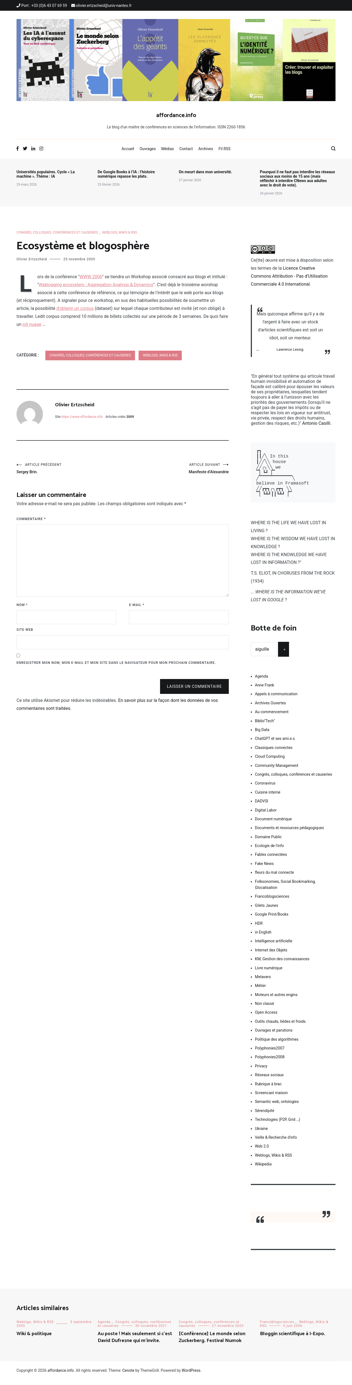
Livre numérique (268, 973)
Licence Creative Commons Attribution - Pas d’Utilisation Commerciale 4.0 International (289, 276)
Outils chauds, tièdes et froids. (281, 1027)
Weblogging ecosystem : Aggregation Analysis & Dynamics (96, 284)
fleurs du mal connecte (274, 878)
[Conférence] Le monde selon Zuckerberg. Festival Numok (212, 1342)
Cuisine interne (267, 798)
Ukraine (261, 1134)
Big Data (262, 735)
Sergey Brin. (69, 469)
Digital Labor (266, 815)
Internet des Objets (271, 955)
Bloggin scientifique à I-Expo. (292, 1339)
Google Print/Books (271, 920)
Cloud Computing (270, 762)
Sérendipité (264, 1116)
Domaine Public (268, 842)
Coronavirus (265, 788)
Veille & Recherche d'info (276, 1143)
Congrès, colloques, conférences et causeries (57, 232)
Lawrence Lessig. (290, 349)
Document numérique (273, 824)
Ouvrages (148, 149)
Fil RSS (224, 149)
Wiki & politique (34, 1339)
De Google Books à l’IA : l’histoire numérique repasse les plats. (126, 174)
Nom (22, 607)
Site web (24, 632)
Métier (260, 991)
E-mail (136, 607)
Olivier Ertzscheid (31, 259)
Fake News (264, 869)
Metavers (263, 982)
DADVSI (261, 806)
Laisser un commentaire (194, 688)
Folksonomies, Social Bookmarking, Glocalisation (285, 890)
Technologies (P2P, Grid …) (277, 1125)
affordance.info (176, 115)
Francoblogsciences (272, 902)
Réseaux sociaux (269, 1080)
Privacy (261, 1071)
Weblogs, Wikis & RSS (119, 232)
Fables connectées (271, 860)
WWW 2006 (90, 276)
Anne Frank (264, 690)
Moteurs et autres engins (276, 1000)
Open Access (266, 1018)
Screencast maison (271, 1098)
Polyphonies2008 (270, 1062)
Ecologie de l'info (269, 851)
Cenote (128, 1376)
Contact (186, 149)
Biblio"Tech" (265, 726)
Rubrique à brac (268, 1089)
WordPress (191, 1376)
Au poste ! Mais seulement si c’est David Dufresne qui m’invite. (135, 1342)
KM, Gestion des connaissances (282, 964)
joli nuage (32, 324)
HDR (259, 929)
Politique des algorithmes (276, 1045)
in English (263, 937)
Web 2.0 (262, 1151)
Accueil (128, 149)
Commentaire (31, 521)
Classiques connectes (274, 753)
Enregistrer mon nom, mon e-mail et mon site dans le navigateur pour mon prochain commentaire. (116, 665)
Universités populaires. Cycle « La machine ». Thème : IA (45, 174)
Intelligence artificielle (273, 946)
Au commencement (271, 717)
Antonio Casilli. (316, 423)
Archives (205, 149)
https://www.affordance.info (82, 417)
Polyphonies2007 (270, 1053)
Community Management (276, 771)
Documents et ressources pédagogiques (289, 833)
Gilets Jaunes (266, 911)
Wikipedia (263, 1169)
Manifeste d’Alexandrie (176, 469)
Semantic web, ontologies (277, 1107)
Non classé (264, 1009)
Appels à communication (276, 699)
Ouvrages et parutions (274, 1036)
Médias (167, 149)
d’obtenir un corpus (75, 308)
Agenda (261, 682)
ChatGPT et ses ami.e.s (275, 744)
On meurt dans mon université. (205, 172)
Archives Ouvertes (270, 708)
